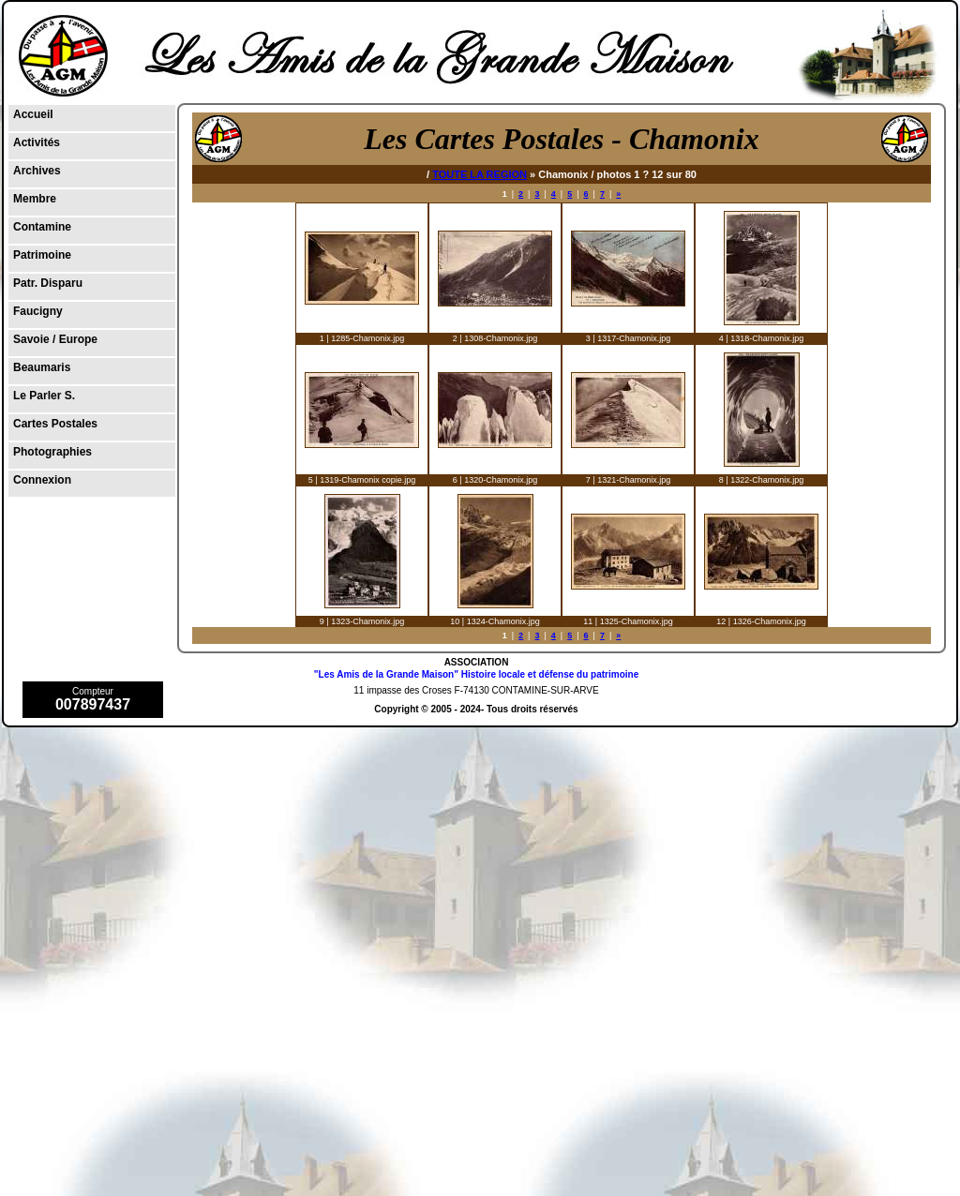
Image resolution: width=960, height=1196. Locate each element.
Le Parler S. (44, 395)
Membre (34, 198)
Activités (36, 142)
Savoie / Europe (55, 339)
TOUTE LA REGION (479, 174)
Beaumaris (41, 367)
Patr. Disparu (47, 283)
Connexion (42, 479)
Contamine (42, 226)
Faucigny (38, 311)
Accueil (33, 114)
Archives (37, 170)
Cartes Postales (55, 423)
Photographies (52, 451)
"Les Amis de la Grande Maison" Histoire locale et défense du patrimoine (476, 674)
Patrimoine (42, 255)
